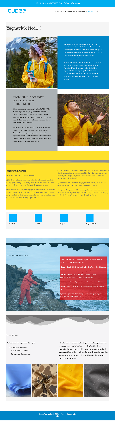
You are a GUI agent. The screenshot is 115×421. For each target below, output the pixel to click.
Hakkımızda (70, 11)
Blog (90, 11)
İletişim (97, 11)
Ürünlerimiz (81, 11)
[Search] (108, 11)
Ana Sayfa (59, 11)
